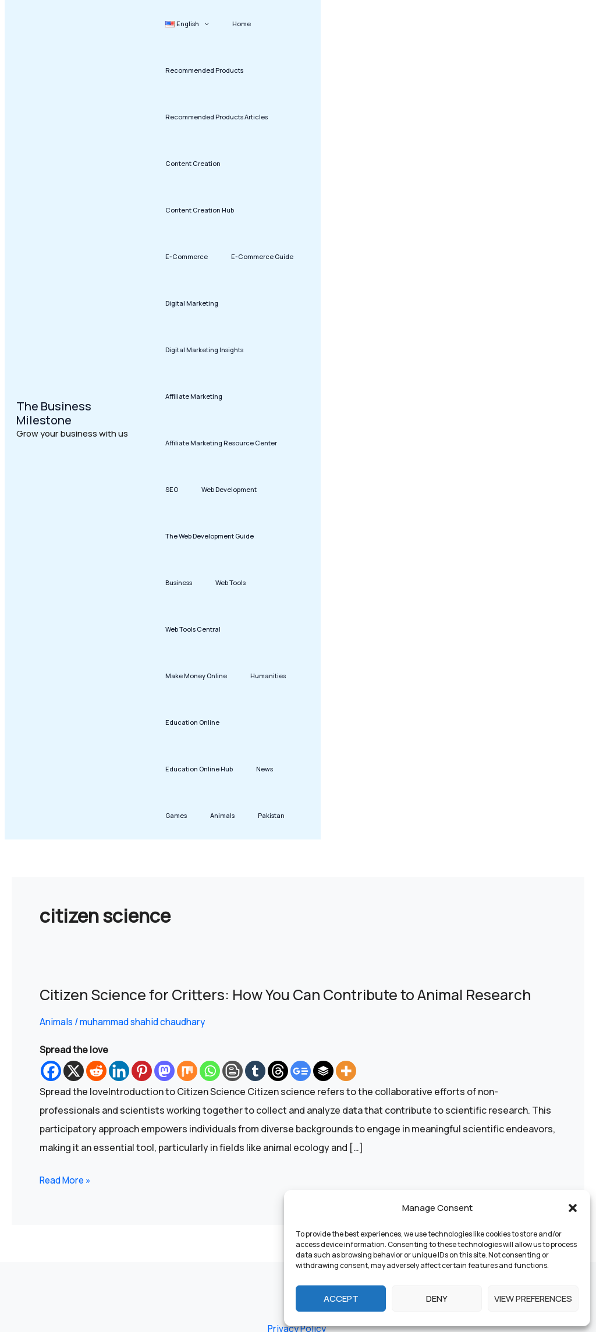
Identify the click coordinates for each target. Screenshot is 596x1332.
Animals (241, 675)
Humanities (257, 582)
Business (280, 489)
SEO (171, 442)
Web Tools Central (236, 536)
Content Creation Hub (199, 210)
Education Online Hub (266, 629)
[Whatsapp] (210, 931)
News (173, 675)
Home (231, 23)
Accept (341, 1298)
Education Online (192, 629)
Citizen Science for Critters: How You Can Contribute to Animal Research (298, 854)
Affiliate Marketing (193, 349)
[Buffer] (323, 931)
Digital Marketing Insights (204, 303)
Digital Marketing (266, 256)
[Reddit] (96, 931)
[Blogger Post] (232, 931)
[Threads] (278, 931)
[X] (73, 931)
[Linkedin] (119, 931)
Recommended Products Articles (216, 116)
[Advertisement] (460, 349)
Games (206, 675)
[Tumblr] (255, 931)
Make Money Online (196, 582)
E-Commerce (268, 210)
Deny (437, 1298)
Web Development (218, 442)
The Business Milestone (53, 343)
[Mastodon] (164, 931)
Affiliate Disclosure (273, 1227)
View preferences (533, 1298)
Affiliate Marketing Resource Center (221, 396)
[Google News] (300, 931)
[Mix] (187, 931)
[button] (573, 1208)
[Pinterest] (142, 931)
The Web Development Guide (209, 489)
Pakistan (280, 675)
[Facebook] (51, 931)
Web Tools (180, 536)
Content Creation (193, 163)
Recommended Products (204, 70)
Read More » (67, 1039)
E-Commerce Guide (196, 256)
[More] (346, 931)
